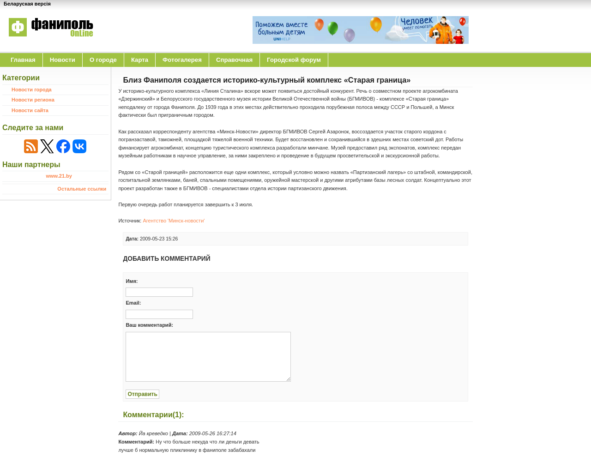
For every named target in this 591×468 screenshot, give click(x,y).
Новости (62, 59)
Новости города (32, 89)
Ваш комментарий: (149, 325)
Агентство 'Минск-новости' (174, 220)
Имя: (132, 281)
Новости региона (33, 99)
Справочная (234, 59)
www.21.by (59, 176)
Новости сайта (30, 110)
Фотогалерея (182, 59)
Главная (23, 59)
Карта (139, 59)
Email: (133, 303)
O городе (103, 59)
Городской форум (294, 59)
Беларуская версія (27, 3)
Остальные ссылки (81, 189)
